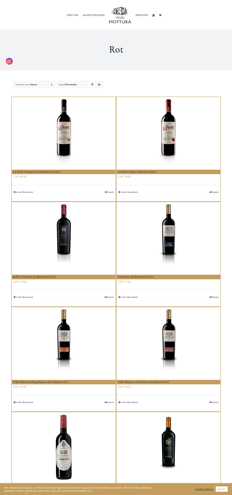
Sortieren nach (26, 84)
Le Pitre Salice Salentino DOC (137, 172)
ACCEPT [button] (222, 489)
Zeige (68, 84)
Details (110, 192)
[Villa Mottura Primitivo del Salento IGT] (168, 342)
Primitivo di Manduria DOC (136, 277)
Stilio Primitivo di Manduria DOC (35, 277)
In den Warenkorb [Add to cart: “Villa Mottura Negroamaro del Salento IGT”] (24, 402)
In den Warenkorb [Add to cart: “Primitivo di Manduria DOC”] (129, 297)
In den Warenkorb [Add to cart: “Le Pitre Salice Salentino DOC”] (129, 192)
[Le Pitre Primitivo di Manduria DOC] (64, 132)
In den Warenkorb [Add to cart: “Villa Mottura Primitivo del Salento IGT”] (129, 402)
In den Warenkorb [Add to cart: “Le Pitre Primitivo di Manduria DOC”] (24, 192)
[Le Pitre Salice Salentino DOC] (168, 132)
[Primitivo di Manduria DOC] (168, 237)
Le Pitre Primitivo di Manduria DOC (36, 172)
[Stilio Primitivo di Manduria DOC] (64, 237)
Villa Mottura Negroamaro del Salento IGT (40, 382)
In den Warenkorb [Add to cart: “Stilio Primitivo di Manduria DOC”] (24, 297)
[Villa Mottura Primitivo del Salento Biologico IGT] (64, 447)
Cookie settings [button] (204, 489)
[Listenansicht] (99, 84)
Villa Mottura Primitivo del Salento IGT (143, 382)
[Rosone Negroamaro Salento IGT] (168, 448)
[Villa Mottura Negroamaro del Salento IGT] (64, 342)
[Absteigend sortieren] (51, 84)
